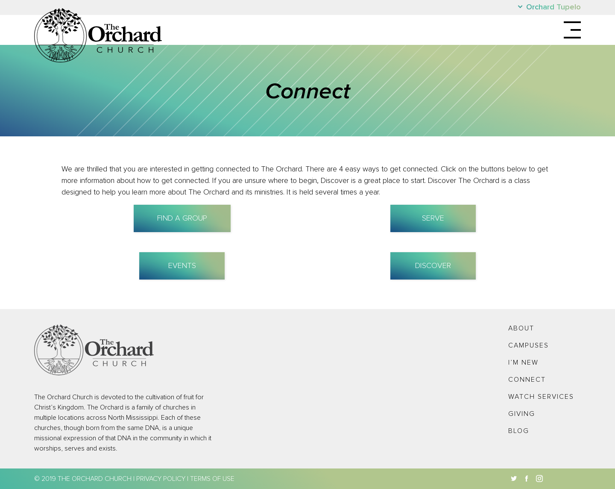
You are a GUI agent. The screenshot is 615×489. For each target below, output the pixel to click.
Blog (518, 430)
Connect (527, 379)
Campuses (528, 345)
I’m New (523, 362)
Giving (521, 413)
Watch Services (541, 396)
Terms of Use (212, 478)
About (521, 328)
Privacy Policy (160, 478)
